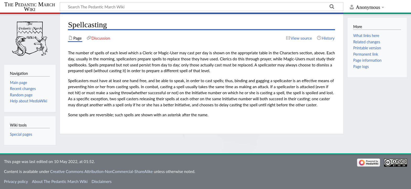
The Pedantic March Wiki (29, 7)
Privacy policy (16, 181)
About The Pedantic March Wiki (60, 181)
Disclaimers (101, 181)
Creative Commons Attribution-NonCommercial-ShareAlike (101, 171)
